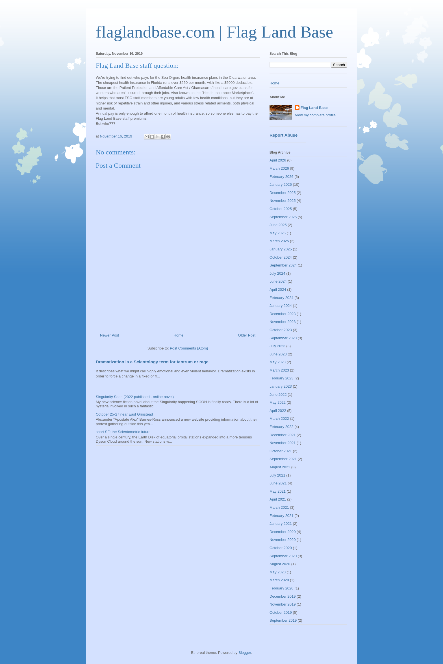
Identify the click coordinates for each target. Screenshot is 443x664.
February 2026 (282, 176)
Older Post (246, 335)
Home (179, 335)
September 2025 (283, 217)
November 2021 (283, 443)
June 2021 (278, 483)
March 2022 (279, 418)
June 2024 (278, 281)
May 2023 (278, 362)
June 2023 (278, 354)
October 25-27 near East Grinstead (124, 414)
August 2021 (280, 467)
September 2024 (283, 265)
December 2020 (283, 532)
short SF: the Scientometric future (123, 432)
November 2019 (283, 604)
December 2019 (283, 596)
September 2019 (283, 620)
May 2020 (278, 572)
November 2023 (283, 322)
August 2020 (280, 564)
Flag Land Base (314, 108)
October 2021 (281, 451)
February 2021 (282, 516)
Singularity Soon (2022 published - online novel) (135, 397)
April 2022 (278, 411)
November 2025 (283, 200)
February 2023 (282, 378)
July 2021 (277, 475)
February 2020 (282, 588)
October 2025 (281, 209)
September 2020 (283, 556)
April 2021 (278, 499)
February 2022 (282, 427)
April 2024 (278, 289)
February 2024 (282, 298)
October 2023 (281, 330)
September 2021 (283, 459)
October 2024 (281, 257)
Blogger (244, 652)
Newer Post (109, 335)
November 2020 (283, 540)
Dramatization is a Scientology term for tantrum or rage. (153, 361)
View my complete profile (315, 115)
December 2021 (283, 435)
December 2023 (283, 314)
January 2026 (281, 184)
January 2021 (281, 523)
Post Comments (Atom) (189, 348)
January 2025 (281, 249)
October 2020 (281, 548)
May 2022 (278, 402)
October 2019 (281, 612)
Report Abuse (283, 135)
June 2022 (278, 394)
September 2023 (283, 338)
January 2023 (281, 386)
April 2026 (278, 160)
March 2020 (279, 580)
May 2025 (278, 233)
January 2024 (281, 305)
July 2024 (277, 273)
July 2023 (277, 346)
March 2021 (279, 507)
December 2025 (283, 193)
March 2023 (279, 370)
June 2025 (278, 225)
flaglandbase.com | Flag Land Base (214, 32)
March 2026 (279, 168)
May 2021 (278, 491)
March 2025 (279, 241)
